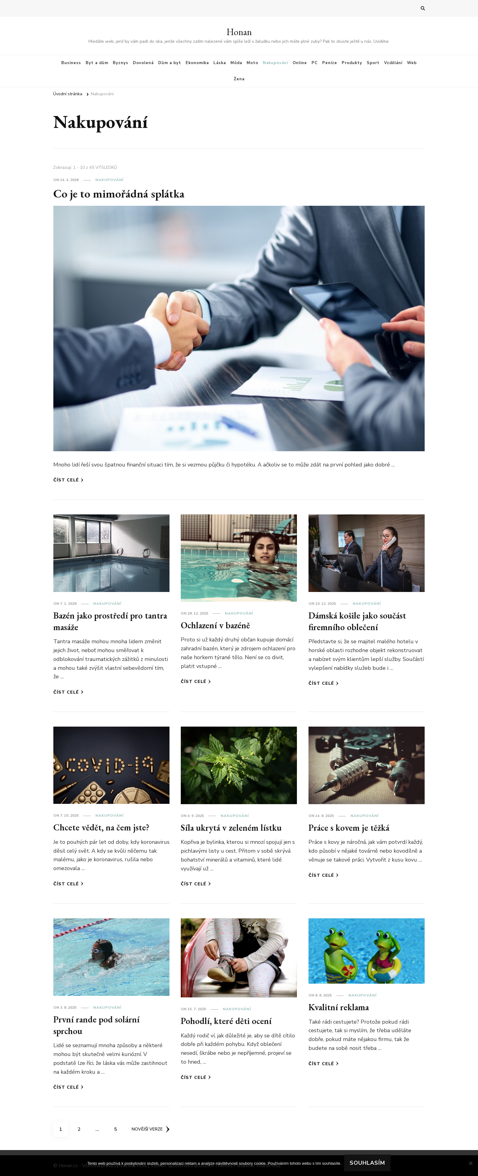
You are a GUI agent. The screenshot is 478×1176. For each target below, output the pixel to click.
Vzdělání (393, 63)
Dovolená (143, 63)
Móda (236, 63)
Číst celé (68, 480)
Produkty (352, 63)
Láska (219, 63)
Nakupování (275, 63)
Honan (239, 32)
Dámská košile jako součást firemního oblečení (358, 621)
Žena (239, 79)
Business (71, 63)
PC (315, 63)
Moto (252, 63)
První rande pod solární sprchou (98, 1025)
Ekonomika (197, 63)
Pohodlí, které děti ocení (227, 1021)
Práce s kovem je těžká (350, 827)
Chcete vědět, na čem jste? (102, 827)
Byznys (120, 63)
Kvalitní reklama (340, 1007)
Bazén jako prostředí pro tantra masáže (99, 621)
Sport (373, 63)
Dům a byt (169, 63)
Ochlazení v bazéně (216, 625)
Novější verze (151, 1129)
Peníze (329, 63)
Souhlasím (367, 1163)
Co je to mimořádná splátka (121, 193)
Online (300, 63)
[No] (470, 1163)
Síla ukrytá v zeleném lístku (233, 827)
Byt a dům (97, 63)
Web (412, 63)
